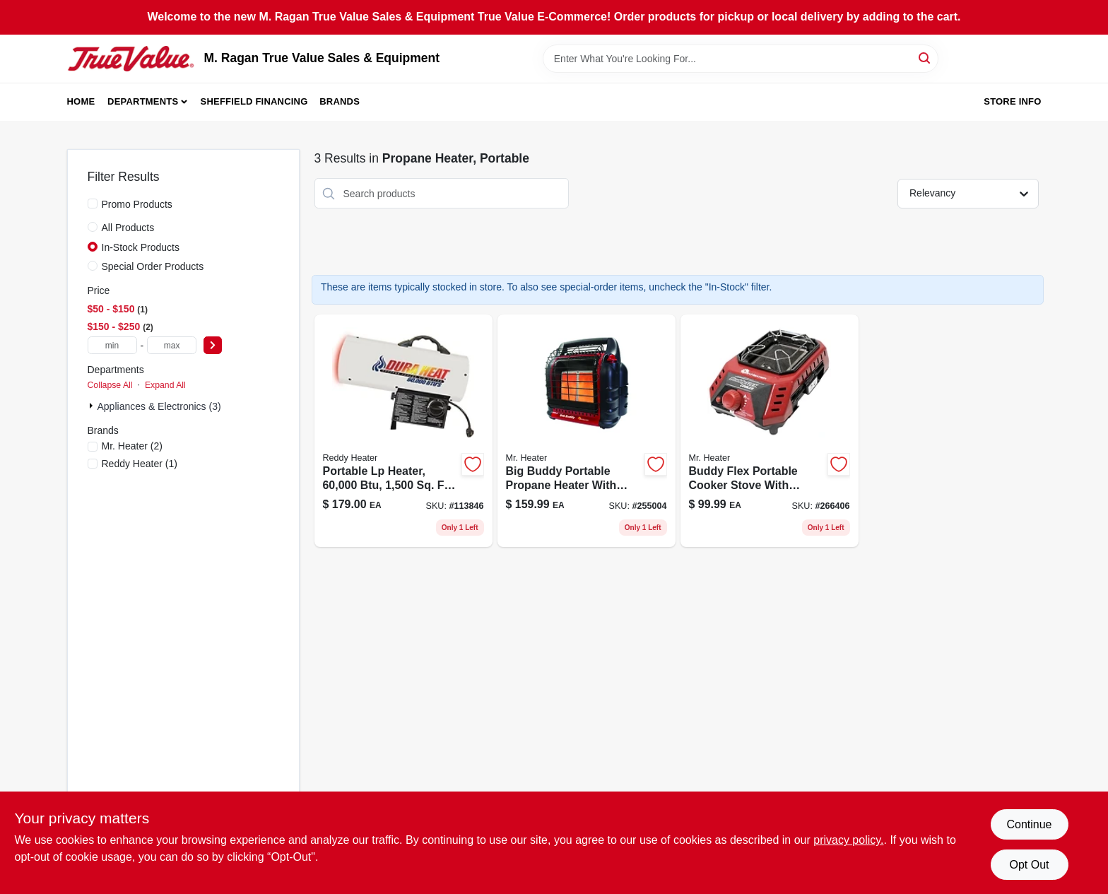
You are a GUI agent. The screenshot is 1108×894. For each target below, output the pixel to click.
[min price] (112, 345)
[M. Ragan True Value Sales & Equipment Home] (130, 58)
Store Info (1012, 101)
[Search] (925, 57)
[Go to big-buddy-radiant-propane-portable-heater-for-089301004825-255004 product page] (586, 430)
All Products (128, 227)
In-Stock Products (141, 247)
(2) (132, 446)
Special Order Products (153, 266)
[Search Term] (740, 59)
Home (81, 101)
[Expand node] (92, 405)
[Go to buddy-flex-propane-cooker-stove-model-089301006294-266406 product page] (769, 430)
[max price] (171, 345)
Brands (339, 101)
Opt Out (1029, 865)
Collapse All (110, 385)
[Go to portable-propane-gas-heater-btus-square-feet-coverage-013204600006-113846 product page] (403, 430)
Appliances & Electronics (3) (159, 406)
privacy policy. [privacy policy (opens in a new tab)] (848, 840)
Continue (1028, 824)
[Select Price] (213, 345)
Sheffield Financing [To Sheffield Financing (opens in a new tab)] (254, 101)
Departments (142, 101)
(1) (139, 463)
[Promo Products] (93, 203)
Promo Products (137, 204)
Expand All (165, 385)
